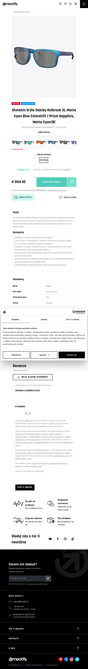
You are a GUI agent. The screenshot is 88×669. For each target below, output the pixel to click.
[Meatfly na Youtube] (50, 539)
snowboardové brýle (40, 443)
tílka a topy (31, 453)
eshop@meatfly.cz (21, 602)
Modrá (48, 286)
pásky (17, 466)
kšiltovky (64, 464)
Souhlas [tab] (15, 319)
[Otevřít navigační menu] (84, 4)
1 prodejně (66, 170)
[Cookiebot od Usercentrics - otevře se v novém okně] (74, 312)
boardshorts (59, 437)
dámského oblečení (41, 450)
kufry (46, 464)
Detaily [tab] (44, 319)
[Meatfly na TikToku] (72, 539)
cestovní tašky (37, 464)
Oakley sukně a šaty (44, 453)
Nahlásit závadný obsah (34, 665)
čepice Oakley (20, 459)
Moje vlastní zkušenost (32, 377)
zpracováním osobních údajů (37, 584)
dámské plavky (58, 453)
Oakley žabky (37, 466)
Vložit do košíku (52, 182)
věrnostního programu (56, 190)
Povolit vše (72, 355)
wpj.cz (55, 665)
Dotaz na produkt (67, 197)
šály (29, 459)
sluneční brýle (54, 424)
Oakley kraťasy (47, 437)
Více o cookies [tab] (72, 319)
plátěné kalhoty (35, 437)
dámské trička (20, 453)
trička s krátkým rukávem (38, 434)
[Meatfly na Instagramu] (65, 539)
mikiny (25, 437)
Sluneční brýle (22, 12)
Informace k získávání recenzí (27, 390)
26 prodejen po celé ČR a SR (23, 614)
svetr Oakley (35, 440)
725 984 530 (19, 607)
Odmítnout (16, 355)
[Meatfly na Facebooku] (57, 539)
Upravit (44, 355)
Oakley (27, 421)
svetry (17, 456)
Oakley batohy (54, 464)
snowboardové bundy (23, 443)
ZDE (42, 471)
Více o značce (25, 487)
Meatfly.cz (17, 665)
